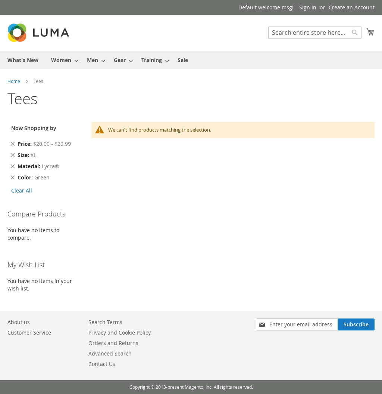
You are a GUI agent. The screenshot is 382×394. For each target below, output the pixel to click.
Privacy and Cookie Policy (119, 332)
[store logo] (39, 33)
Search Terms (105, 322)
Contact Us (101, 363)
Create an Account (352, 7)
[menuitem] (23, 60)
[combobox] (314, 33)
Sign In (307, 7)
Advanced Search (110, 353)
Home (14, 81)
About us (18, 322)
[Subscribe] (356, 324)
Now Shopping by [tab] (33, 128)
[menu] (191, 60)
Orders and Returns (113, 343)
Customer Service (29, 332)
